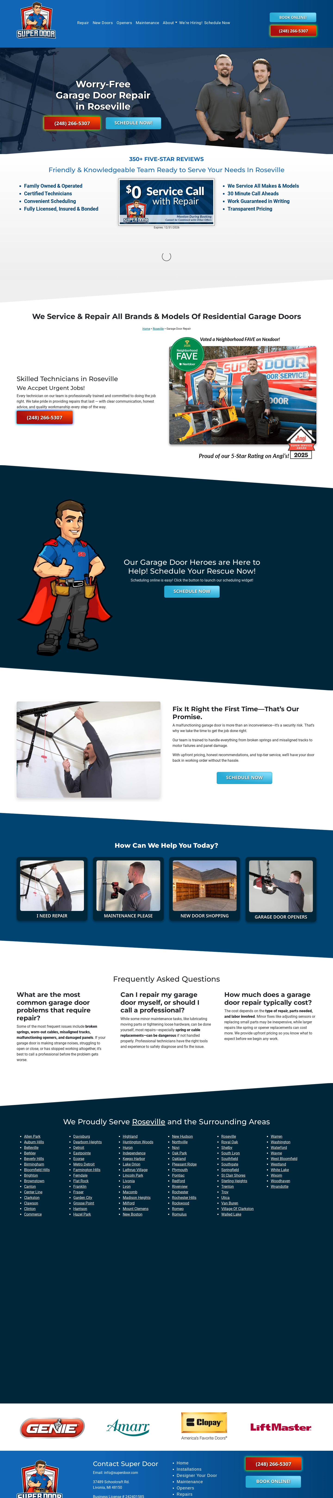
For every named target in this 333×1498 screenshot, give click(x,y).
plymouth (180, 1123)
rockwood (180, 1157)
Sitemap (204, 1491)
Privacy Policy (224, 1491)
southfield (229, 1112)
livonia (129, 1134)
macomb (130, 1146)
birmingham (34, 1118)
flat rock (81, 1134)
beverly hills (34, 1112)
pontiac (178, 1129)
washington (280, 1095)
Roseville (158, 282)
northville (180, 1095)
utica (225, 1151)
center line (33, 1146)
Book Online (189, 1460)
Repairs (185, 1448)
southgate (229, 1118)
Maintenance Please (128, 869)
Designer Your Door (197, 1429)
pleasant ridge (184, 1118)
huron (128, 1101)
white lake (280, 1123)
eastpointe (82, 1107)
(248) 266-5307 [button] (293, 30)
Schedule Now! (133, 123)
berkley (30, 1107)
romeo (178, 1162)
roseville (148, 1075)
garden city (82, 1151)
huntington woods (138, 1095)
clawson (31, 1157)
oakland (179, 1112)
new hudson (182, 1090)
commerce (33, 1168)
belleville (31, 1101)
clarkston (32, 1151)
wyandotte (279, 1140)
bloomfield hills (37, 1123)
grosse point (83, 1157)
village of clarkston (237, 1162)
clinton (30, 1162)
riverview (180, 1140)
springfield (230, 1123)
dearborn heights (87, 1095)
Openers (124, 22)
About (168, 22)
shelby (226, 1101)
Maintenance (147, 22)
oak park (179, 1107)
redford (178, 1134)
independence (134, 1107)
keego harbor (134, 1112)
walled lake (231, 1168)
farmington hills (86, 1123)
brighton (31, 1129)
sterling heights (234, 1134)
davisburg (81, 1090)
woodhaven (280, 1134)
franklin (79, 1140)
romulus (179, 1168)
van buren (229, 1157)
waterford (279, 1101)
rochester (180, 1146)
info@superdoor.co (119, 1426)
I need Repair (52, 869)
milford (129, 1157)
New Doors (103, 22)
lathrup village (135, 1123)
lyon (127, 1140)
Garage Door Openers (281, 870)
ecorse (78, 1112)
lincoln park (133, 1129)
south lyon (230, 1107)
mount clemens (135, 1162)
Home (146, 282)
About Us (186, 1454)
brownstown (34, 1134)
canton (30, 1140)
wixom (276, 1129)
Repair (83, 22)
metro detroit (84, 1118)
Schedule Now (217, 22)
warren (276, 1090)
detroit (78, 1101)
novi (175, 1101)
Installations (189, 1423)
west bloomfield (284, 1112)
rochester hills (184, 1151)
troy (224, 1146)
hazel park (82, 1168)
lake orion (131, 1118)
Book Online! (293, 17)
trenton (227, 1140)
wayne (276, 1107)
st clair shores (233, 1129)
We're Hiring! (190, 22)
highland (130, 1090)
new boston (132, 1168)
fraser (78, 1146)
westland (278, 1118)
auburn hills (34, 1095)
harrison (80, 1162)
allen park (32, 1090)
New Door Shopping (205, 869)
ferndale (80, 1129)
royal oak (229, 1095)
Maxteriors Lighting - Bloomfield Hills (123, 1459)
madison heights (137, 1151)
